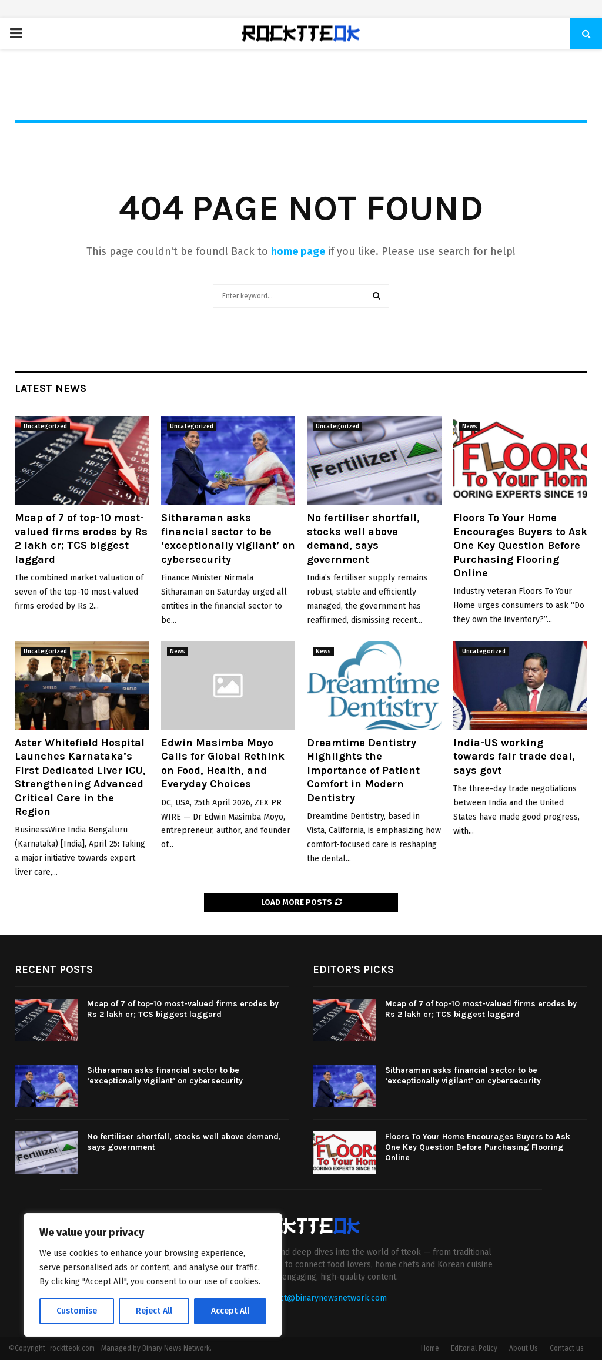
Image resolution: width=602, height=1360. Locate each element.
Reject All (154, 1311)
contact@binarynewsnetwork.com (323, 1298)
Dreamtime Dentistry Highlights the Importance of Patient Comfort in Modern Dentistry (363, 770)
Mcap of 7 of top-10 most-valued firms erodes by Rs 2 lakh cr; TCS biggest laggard (81, 538)
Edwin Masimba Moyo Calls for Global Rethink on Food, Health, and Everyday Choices (223, 763)
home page (298, 251)
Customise (76, 1311)
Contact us (567, 1348)
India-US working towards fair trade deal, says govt (514, 756)
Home (430, 1348)
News (469, 426)
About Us (523, 1348)
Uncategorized (45, 426)
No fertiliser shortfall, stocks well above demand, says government (363, 538)
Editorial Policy (474, 1348)
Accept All (230, 1311)
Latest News (50, 388)
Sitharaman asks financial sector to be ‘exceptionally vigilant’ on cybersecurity (228, 538)
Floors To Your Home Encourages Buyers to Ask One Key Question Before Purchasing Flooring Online (520, 545)
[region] (153, 1275)
